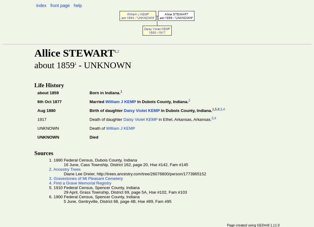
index (41, 5)
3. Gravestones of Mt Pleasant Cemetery (86, 178)
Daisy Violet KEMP (142, 110)
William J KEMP (120, 101)
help (78, 5)
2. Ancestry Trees (65, 169)
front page (60, 5)
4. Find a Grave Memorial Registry (80, 183)
